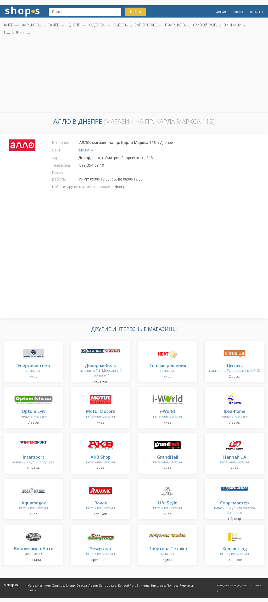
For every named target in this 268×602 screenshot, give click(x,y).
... (28, 32)
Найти (135, 11)
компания (33, 368)
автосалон (33, 551)
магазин (167, 551)
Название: (61, 142)
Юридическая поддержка (232, 585)
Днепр (74, 24)
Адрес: (57, 157)
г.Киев (53, 24)
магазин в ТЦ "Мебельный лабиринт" (101, 371)
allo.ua (83, 150)
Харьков (30, 24)
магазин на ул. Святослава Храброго (234, 508)
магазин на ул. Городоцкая (33, 459)
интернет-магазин (100, 414)
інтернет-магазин (33, 414)
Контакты (255, 12)
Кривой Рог (204, 24)
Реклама (236, 12)
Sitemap (256, 585)
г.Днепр (11, 32)
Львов (119, 24)
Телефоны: (61, 165)
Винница (232, 24)
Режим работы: (59, 176)
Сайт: (56, 150)
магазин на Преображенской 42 (234, 368)
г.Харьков (175, 24)
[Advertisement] (134, 75)
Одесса (96, 24)
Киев (8, 24)
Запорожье (146, 24)
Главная (219, 12)
